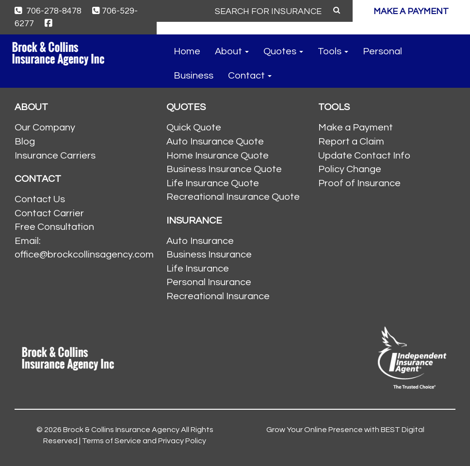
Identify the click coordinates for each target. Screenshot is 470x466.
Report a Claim (351, 141)
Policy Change (349, 169)
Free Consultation (54, 227)
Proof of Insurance (359, 183)
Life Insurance (197, 268)
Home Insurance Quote (217, 156)
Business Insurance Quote (224, 169)
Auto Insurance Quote (215, 141)
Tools (333, 51)
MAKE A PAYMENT (411, 11)
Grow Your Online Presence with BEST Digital (345, 430)
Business (193, 75)
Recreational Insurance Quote (233, 197)
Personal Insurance (208, 282)
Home (187, 51)
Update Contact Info (364, 156)
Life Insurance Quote (212, 183)
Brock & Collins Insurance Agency (121, 430)
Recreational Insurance (218, 296)
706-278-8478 (48, 11)
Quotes (283, 51)
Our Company (45, 127)
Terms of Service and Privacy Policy (144, 441)
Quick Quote (193, 127)
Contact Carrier (49, 213)
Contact (250, 75)
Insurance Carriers (55, 156)
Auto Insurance (200, 241)
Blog (25, 141)
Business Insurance (209, 254)
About (232, 51)
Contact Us (40, 199)
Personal (382, 51)
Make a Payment (355, 127)
